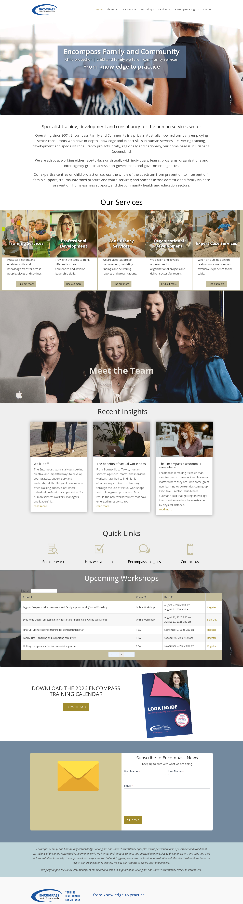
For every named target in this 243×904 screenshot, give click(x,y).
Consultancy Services (121, 243)
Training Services (26, 243)
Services (162, 9)
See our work (53, 561)
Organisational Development (169, 243)
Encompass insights (144, 561)
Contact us (190, 561)
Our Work (127, 9)
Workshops (147, 9)
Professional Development (73, 243)
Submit (133, 820)
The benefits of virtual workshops (121, 464)
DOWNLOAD (76, 707)
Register (211, 607)
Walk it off (41, 464)
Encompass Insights (187, 9)
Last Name (176, 771)
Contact (208, 9)
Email (128, 785)
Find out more (26, 283)
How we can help (99, 561)
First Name (132, 771)
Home (99, 9)
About (110, 9)
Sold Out (212, 619)
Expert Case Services (216, 243)
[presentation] (149, 804)
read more (40, 506)
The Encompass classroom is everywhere (180, 465)
